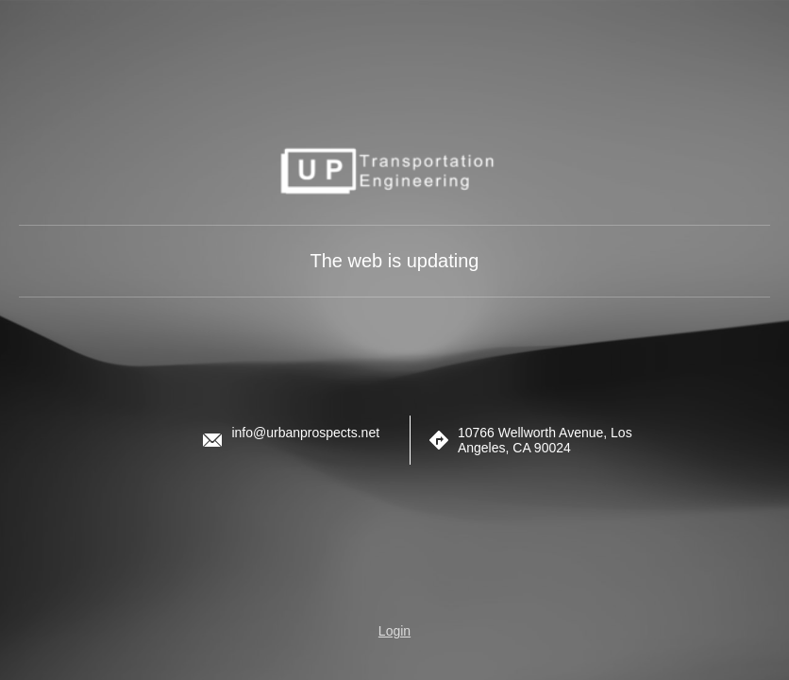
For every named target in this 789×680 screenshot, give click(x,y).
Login (394, 630)
